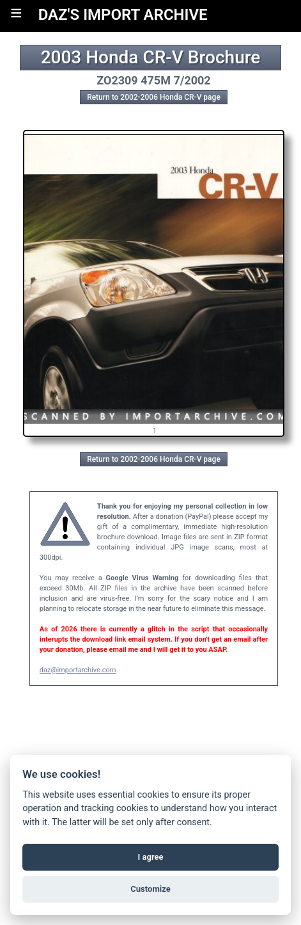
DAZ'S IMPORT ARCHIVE (123, 15)
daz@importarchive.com (78, 670)
